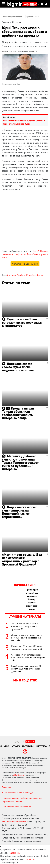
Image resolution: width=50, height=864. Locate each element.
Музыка (16, 746)
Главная (5, 22)
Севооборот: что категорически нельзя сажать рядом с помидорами (28, 657)
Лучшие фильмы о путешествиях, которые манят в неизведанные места (26, 638)
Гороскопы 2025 (32, 16)
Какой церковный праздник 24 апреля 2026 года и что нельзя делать (26, 669)
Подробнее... (14, 852)
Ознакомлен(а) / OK (9, 862)
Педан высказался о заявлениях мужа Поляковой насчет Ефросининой (19, 512)
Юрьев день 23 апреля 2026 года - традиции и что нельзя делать (27, 647)
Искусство (16, 22)
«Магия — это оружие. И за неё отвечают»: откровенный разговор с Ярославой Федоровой (22, 559)
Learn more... (30, 859)
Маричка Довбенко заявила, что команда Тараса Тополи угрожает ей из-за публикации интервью (20, 462)
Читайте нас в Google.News (25, 263)
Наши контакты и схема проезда (17, 792)
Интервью (11, 275)
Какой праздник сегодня (12, 16)
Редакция (6, 787)
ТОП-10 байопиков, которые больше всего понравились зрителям (24, 626)
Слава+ (40, 275)
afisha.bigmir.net (18, 775)
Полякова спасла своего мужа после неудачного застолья (18, 366)
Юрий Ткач (31, 275)
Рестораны (27, 746)
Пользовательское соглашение (16, 806)
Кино (6, 746)
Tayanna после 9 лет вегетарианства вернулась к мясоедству (22, 322)
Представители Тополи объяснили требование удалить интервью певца (18, 413)
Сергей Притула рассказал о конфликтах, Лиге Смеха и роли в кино (25, 254)
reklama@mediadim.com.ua (15, 821)
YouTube (21, 275)
